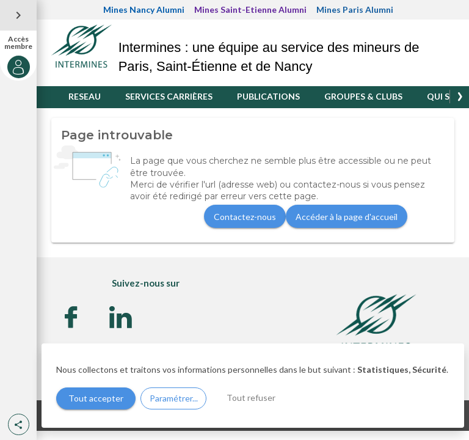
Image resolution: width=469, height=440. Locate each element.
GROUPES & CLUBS (363, 96)
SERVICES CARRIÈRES (169, 96)
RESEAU (84, 96)
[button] (18, 424)
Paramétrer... (174, 398)
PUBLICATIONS (268, 96)
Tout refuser (251, 397)
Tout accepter (95, 398)
